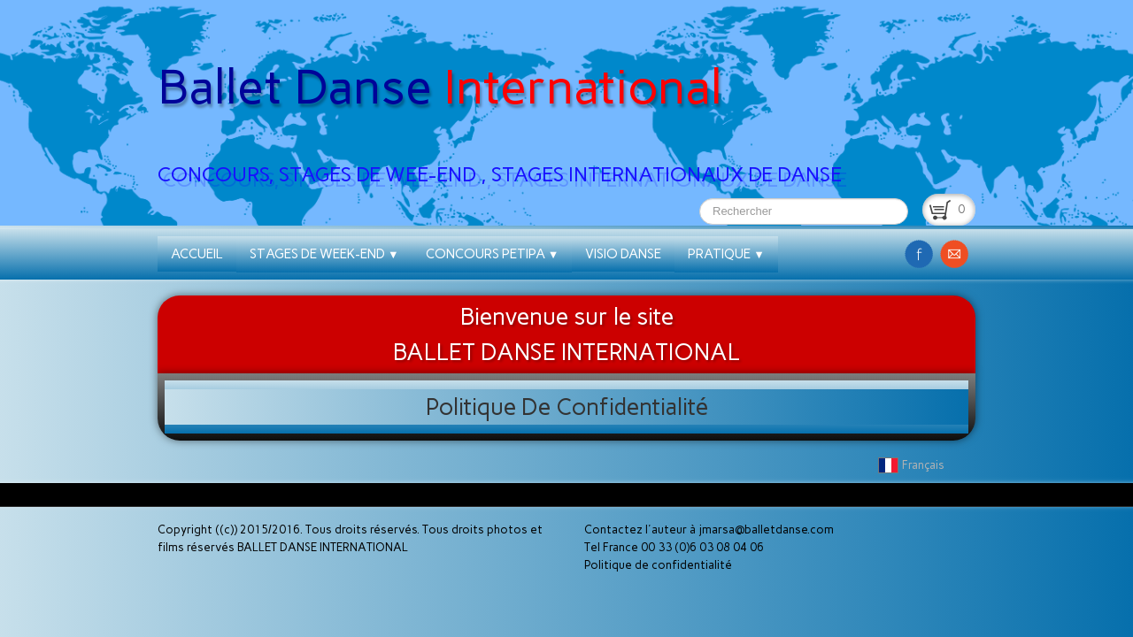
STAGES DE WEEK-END (324, 254)
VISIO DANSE (623, 254)
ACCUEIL (197, 254)
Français (912, 465)
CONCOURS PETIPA (492, 254)
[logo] (506, 98)
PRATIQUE (726, 254)
